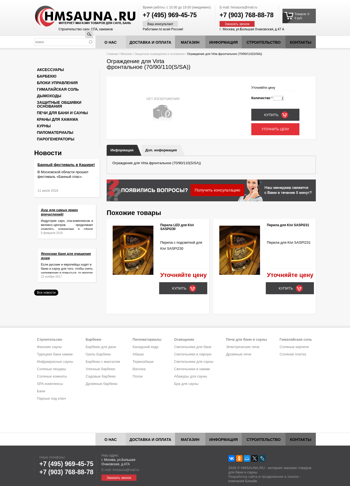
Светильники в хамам (192, 369)
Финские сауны (49, 347)
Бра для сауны (186, 384)
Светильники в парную (193, 354)
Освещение (184, 339)
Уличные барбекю (100, 369)
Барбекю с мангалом (103, 362)
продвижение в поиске (280, 477)
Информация (121, 150)
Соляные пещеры (51, 369)
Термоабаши (143, 362)
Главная (112, 53)
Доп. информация (161, 150)
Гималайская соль (58, 89)
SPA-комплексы (50, 384)
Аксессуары (50, 70)
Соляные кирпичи (294, 347)
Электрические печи (242, 347)
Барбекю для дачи (101, 347)
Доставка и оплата (150, 42)
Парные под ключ (51, 398)
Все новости (46, 292)
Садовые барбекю (101, 376)
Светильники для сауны (194, 362)
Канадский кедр (146, 347)
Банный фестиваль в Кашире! (66, 165)
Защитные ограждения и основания (160, 53)
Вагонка (139, 369)
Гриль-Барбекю (98, 354)
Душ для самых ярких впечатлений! (61, 214)
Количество (262, 98)
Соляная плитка (293, 354)
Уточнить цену (275, 129)
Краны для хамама (57, 119)
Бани (41, 391)
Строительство (264, 42)
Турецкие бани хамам (54, 354)
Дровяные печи (238, 354)
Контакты (300, 42)
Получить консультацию (217, 190)
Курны (44, 126)
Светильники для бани (192, 347)
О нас (110, 42)
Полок (138, 376)
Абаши (138, 354)
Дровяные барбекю (101, 384)
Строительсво (49, 339)
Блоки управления (57, 83)
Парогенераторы (55, 139)
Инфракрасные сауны (55, 362)
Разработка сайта (243, 477)
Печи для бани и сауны (62, 113)
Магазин (190, 42)
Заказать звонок (237, 24)
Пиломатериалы (55, 132)
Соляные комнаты (52, 376)
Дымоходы (49, 96)
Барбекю (46, 76)
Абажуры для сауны (190, 376)
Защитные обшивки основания (59, 104)
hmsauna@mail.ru (244, 7)
